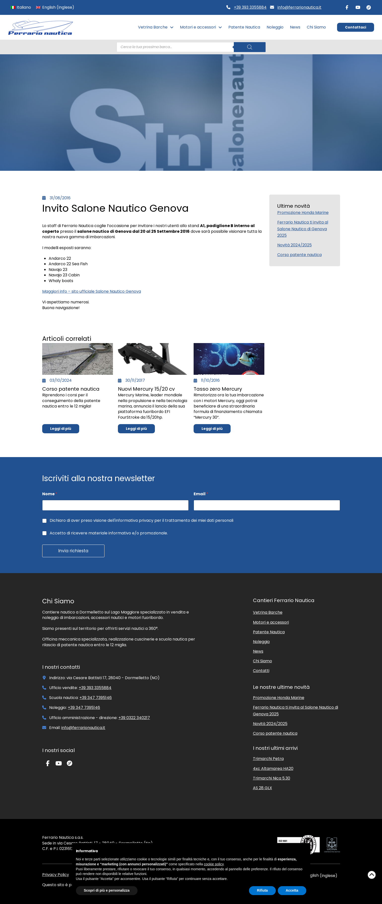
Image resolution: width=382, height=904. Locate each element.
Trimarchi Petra (268, 758)
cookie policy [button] (213, 864)
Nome (49, 494)
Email (201, 494)
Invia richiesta (73, 551)
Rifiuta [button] (262, 890)
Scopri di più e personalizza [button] (107, 890)
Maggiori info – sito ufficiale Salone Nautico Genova (91, 291)
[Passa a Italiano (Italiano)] (21, 7)
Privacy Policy (55, 874)
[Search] (250, 47)
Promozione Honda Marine (303, 212)
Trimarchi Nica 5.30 (271, 778)
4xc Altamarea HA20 (273, 768)
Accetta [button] (292, 890)
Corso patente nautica (299, 255)
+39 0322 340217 (134, 718)
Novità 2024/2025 (294, 245)
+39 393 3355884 (250, 7)
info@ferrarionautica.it (299, 7)
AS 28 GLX (262, 788)
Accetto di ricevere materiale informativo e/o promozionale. (109, 533)
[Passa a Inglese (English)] (55, 7)
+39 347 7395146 (95, 697)
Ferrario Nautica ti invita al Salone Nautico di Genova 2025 (302, 228)
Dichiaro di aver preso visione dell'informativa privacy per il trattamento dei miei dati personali (141, 520)
